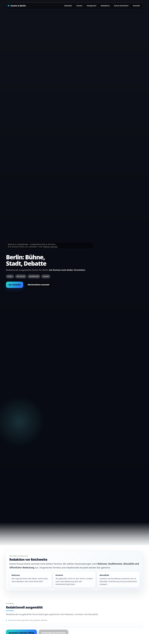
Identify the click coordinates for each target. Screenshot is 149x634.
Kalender (68, 5)
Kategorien (91, 5)
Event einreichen (121, 5)
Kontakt (136, 5)
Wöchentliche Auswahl (38, 284)
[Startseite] (17, 6)
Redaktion (105, 5)
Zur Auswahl (15, 284)
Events (79, 5)
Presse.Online (50, 247)
